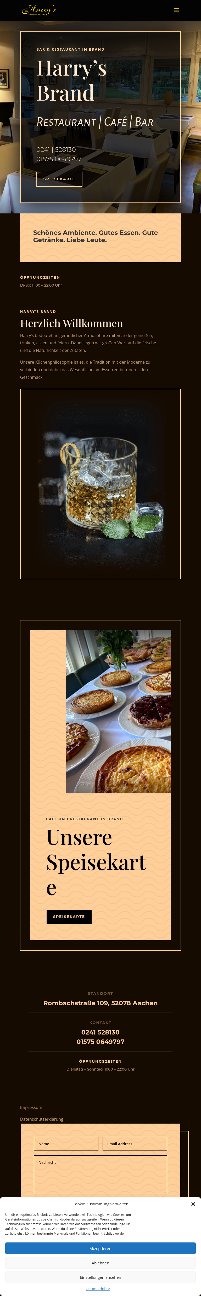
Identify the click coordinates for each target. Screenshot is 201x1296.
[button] (193, 1204)
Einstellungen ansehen (100, 1277)
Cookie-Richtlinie (98, 1289)
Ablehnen (100, 1262)
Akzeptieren (100, 1248)
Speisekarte (59, 179)
